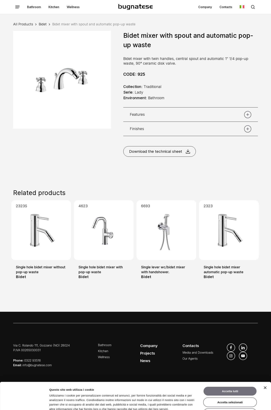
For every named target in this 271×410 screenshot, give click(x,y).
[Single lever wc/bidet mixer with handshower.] (166, 230)
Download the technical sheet (159, 151)
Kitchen (103, 351)
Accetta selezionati (230, 375)
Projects (147, 353)
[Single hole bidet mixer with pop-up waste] (104, 230)
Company (149, 345)
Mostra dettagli (198, 402)
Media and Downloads (197, 352)
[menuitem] (242, 7)
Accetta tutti (230, 364)
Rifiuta (230, 386)
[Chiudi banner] (265, 360)
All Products (23, 24)
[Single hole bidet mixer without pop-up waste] (41, 230)
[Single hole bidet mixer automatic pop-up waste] (229, 230)
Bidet (43, 24)
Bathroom (104, 345)
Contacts (190, 345)
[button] (17, 7)
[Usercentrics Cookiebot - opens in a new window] (24, 402)
